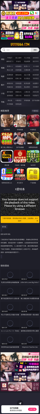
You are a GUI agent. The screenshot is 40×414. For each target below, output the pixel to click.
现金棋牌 (27, 61)
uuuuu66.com (20, 44)
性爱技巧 (36, 95)
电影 (2, 76)
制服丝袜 (10, 78)
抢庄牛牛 (36, 61)
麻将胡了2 (10, 61)
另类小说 (18, 95)
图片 (2, 85)
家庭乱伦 (18, 92)
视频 (2, 68)
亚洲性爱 (10, 75)
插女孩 (10, 100)
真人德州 (18, 58)
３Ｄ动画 (36, 66)
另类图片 (36, 87)
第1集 (4, 227)
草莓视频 (27, 100)
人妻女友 (27, 92)
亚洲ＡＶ (10, 66)
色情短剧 (18, 104)
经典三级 (18, 78)
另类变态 (36, 78)
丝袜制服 (18, 70)
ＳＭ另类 (36, 70)
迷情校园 (10, 95)
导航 (2, 102)
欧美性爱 (36, 75)
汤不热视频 (35, 100)
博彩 (2, 59)
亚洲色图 (18, 83)
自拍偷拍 (18, 66)
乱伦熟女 (27, 78)
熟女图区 (27, 87)
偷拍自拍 (18, 75)
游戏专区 (36, 58)
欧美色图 (27, 83)
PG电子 (9, 58)
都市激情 (10, 92)
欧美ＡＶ (27, 66)
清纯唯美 (18, 87)
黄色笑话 (27, 95)
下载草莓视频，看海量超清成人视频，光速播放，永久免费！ (20, 219)
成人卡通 (27, 75)
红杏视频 (10, 104)
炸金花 (18, 61)
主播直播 (27, 70)
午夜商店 (18, 100)
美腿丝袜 (10, 87)
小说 (2, 93)
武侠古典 (36, 92)
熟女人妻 (10, 70)
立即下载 (32, 409)
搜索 (35, 50)
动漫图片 (36, 83)
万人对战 (27, 58)
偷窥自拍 (10, 83)
